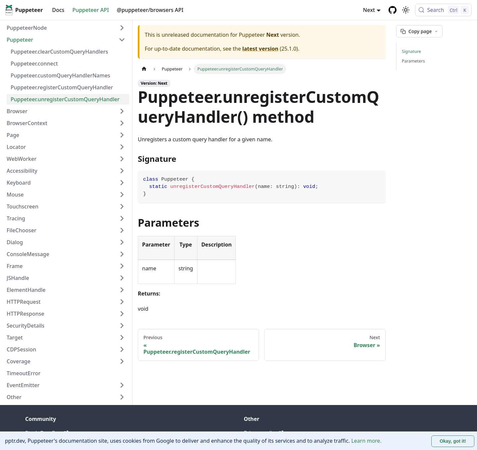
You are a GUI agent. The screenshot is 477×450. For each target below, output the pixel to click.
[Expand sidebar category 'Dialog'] (122, 242)
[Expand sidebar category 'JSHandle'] (122, 278)
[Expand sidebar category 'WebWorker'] (122, 159)
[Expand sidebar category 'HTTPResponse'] (122, 313)
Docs (58, 10)
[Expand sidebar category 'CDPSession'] (122, 349)
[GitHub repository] (392, 10)
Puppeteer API (90, 10)
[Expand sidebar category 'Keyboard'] (122, 182)
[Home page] (144, 69)
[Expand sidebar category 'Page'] (122, 135)
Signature (411, 51)
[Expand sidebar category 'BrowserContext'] (122, 123)
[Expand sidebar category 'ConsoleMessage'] (122, 254)
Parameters (413, 61)
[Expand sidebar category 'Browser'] (122, 111)
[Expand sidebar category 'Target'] (122, 337)
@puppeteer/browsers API (150, 10)
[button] (66, 39)
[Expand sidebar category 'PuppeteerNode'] (122, 27)
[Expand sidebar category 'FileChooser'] (122, 230)
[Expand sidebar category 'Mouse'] (122, 194)
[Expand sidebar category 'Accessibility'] (122, 170)
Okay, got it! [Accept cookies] (453, 441)
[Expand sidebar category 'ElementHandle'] (122, 290)
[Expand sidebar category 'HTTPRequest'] (122, 301)
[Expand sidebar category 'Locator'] (122, 147)
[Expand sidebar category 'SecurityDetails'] (122, 325)
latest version (260, 48)
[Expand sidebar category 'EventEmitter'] (122, 385)
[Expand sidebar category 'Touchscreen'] (122, 206)
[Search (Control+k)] (443, 10)
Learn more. (366, 440)
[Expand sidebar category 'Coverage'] (122, 361)
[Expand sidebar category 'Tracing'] (122, 218)
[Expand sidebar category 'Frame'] (122, 266)
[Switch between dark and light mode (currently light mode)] (405, 10)
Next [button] (369, 10)
